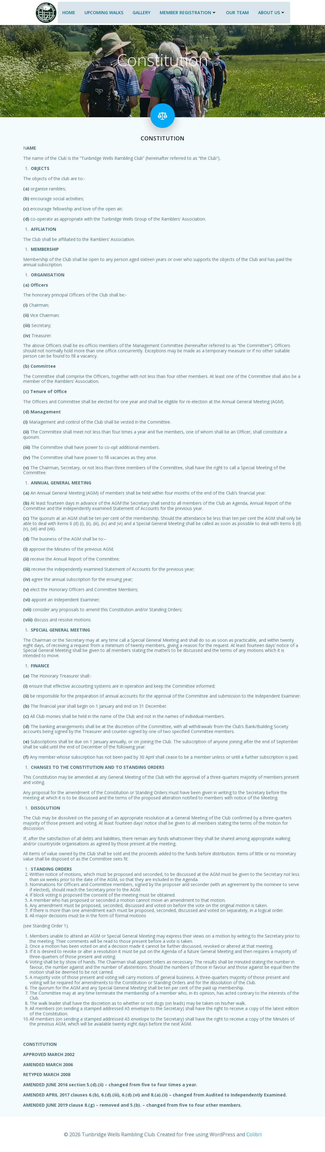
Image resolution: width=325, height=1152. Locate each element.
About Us (271, 12)
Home (68, 12)
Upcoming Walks (103, 12)
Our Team (236, 12)
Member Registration (187, 12)
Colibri (253, 1133)
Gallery (141, 12)
